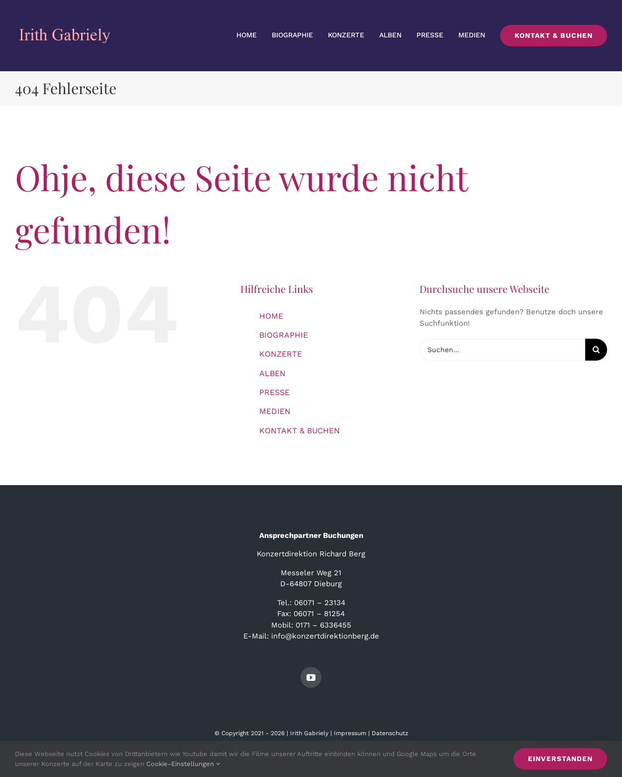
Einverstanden (560, 759)
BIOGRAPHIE (283, 335)
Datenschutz (390, 733)
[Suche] (596, 350)
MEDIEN (275, 411)
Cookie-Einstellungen (183, 764)
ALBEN (272, 373)
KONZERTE (280, 354)
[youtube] (311, 677)
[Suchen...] (502, 350)
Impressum (350, 733)
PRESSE (274, 392)
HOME (271, 316)
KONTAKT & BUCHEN (299, 430)
